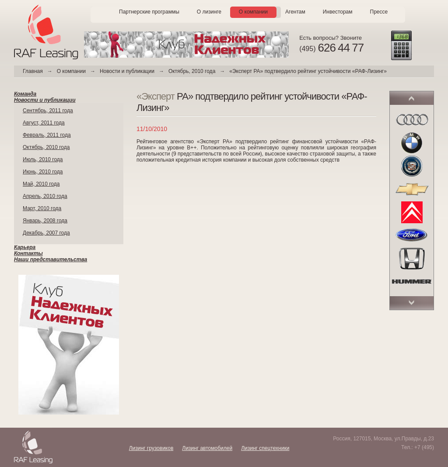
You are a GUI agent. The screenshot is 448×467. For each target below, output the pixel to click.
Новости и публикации (127, 71)
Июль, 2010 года (43, 159)
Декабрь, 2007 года (46, 233)
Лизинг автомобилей (207, 448)
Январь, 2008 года (45, 221)
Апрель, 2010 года (45, 196)
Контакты (28, 253)
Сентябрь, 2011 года (48, 110)
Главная (33, 71)
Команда (25, 94)
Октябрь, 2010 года (191, 71)
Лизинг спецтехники (265, 448)
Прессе (379, 12)
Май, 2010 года (41, 184)
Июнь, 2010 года (43, 172)
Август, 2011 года (44, 123)
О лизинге (209, 12)
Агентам (295, 12)
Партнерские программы (149, 12)
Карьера (24, 247)
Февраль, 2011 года (47, 135)
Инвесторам (338, 12)
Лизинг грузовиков (151, 448)
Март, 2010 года (42, 208)
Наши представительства (50, 259)
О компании (253, 12)
